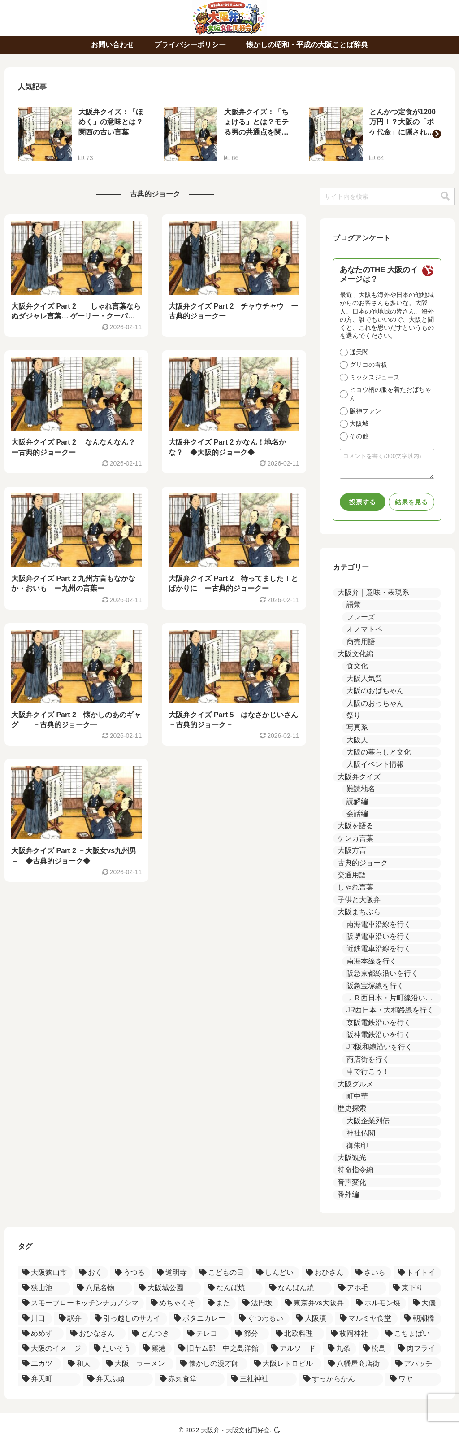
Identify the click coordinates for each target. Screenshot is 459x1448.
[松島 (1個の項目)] (375, 1348)
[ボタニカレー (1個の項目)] (200, 1318)
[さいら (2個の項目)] (371, 1272)
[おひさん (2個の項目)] (325, 1272)
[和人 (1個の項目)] (81, 1363)
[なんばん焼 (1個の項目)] (298, 1288)
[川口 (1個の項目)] (35, 1318)
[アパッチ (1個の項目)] (416, 1363)
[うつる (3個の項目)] (130, 1272)
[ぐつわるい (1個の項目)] (262, 1318)
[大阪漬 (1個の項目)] (312, 1318)
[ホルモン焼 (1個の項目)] (378, 1303)
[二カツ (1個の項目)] (39, 1363)
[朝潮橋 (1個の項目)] (420, 1318)
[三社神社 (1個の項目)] (262, 1379)
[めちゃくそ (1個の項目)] (173, 1303)
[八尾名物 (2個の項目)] (102, 1288)
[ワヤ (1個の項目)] (413, 1379)
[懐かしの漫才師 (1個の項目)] (211, 1363)
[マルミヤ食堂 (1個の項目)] (366, 1318)
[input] (387, 196)
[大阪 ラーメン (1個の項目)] (137, 1363)
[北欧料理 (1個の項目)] (297, 1333)
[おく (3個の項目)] (91, 1272)
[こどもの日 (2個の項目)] (222, 1272)
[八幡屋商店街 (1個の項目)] (356, 1363)
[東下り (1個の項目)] (415, 1288)
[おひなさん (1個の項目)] (96, 1333)
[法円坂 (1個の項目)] (258, 1303)
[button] (436, 134)
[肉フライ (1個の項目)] (417, 1348)
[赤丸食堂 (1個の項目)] (190, 1379)
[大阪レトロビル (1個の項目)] (285, 1363)
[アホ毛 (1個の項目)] (360, 1288)
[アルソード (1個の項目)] (294, 1348)
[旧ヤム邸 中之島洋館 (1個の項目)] (219, 1348)
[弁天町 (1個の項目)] (49, 1379)
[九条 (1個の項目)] (339, 1348)
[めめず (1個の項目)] (41, 1333)
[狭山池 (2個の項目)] (44, 1288)
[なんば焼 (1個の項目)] (233, 1288)
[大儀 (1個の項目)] (424, 1303)
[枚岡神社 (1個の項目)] (352, 1333)
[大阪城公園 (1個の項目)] (167, 1288)
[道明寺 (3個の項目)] (172, 1272)
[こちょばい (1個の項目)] (411, 1333)
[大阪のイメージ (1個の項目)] (52, 1348)
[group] (84, 134)
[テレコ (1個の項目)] (206, 1333)
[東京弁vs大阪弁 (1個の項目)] (315, 1303)
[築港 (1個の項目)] (155, 1348)
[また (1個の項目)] (219, 1303)
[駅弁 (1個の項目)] (71, 1318)
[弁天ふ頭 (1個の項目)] (118, 1379)
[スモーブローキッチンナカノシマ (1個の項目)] (81, 1303)
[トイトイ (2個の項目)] (417, 1272)
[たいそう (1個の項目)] (113, 1348)
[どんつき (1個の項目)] (154, 1333)
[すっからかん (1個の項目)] (341, 1379)
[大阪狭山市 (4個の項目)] (45, 1272)
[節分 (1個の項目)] (250, 1333)
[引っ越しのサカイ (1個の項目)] (128, 1318)
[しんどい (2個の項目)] (275, 1272)
